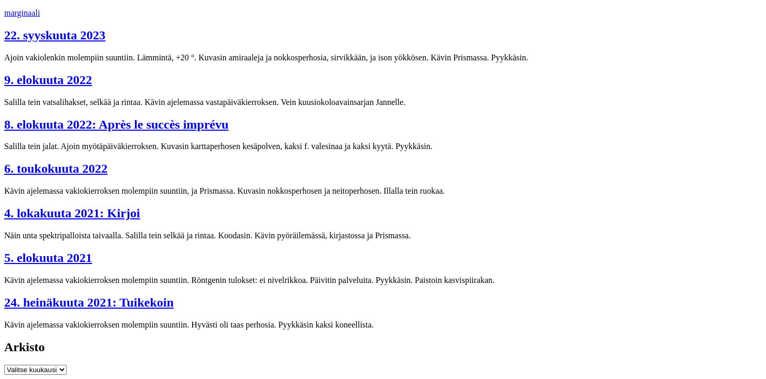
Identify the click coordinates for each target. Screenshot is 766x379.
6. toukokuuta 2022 (56, 168)
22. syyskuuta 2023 (55, 35)
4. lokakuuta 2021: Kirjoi (72, 213)
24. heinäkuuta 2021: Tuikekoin (89, 302)
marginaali (22, 12)
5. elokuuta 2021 (48, 258)
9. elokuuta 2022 (48, 80)
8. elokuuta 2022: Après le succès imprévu (116, 124)
